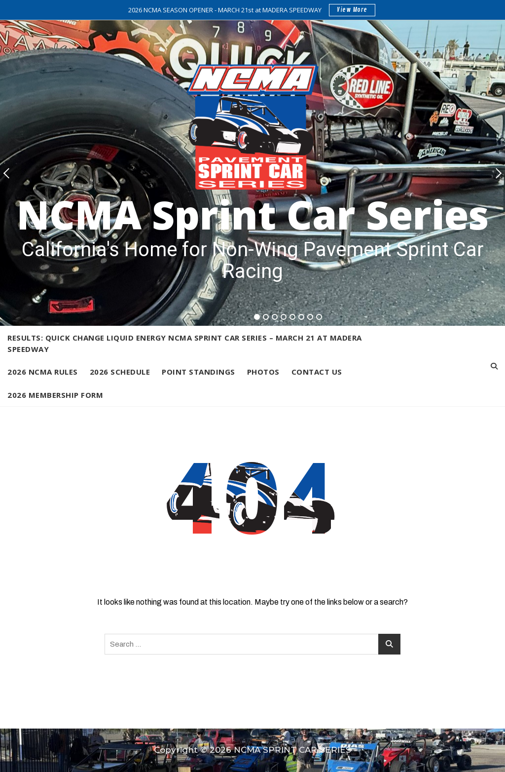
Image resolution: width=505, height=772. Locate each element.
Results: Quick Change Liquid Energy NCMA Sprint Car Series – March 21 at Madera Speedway (184, 343)
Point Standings (198, 372)
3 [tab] (275, 317)
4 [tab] (284, 317)
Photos (263, 372)
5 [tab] (292, 317)
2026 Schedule (120, 372)
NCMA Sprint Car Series (253, 214)
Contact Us (316, 372)
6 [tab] (301, 317)
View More (352, 10)
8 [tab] (319, 317)
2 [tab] (266, 317)
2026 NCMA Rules (42, 372)
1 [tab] (257, 317)
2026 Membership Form (55, 395)
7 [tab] (310, 317)
